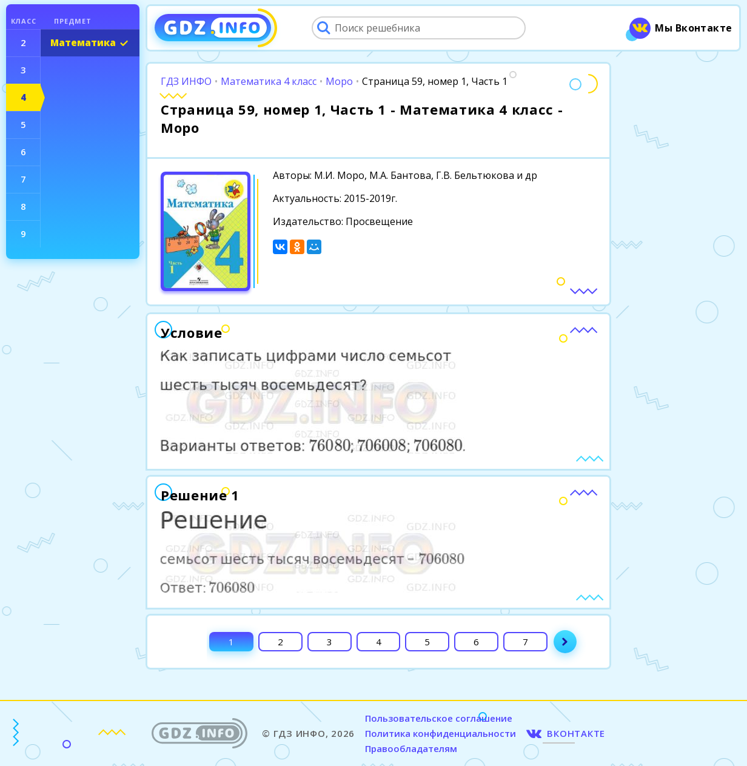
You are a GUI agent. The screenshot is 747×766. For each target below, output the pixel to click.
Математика (83, 42)
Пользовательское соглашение (438, 718)
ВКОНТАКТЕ (576, 733)
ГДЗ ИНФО (186, 81)
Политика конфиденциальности (440, 733)
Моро (339, 81)
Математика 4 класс (269, 81)
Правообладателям (411, 748)
